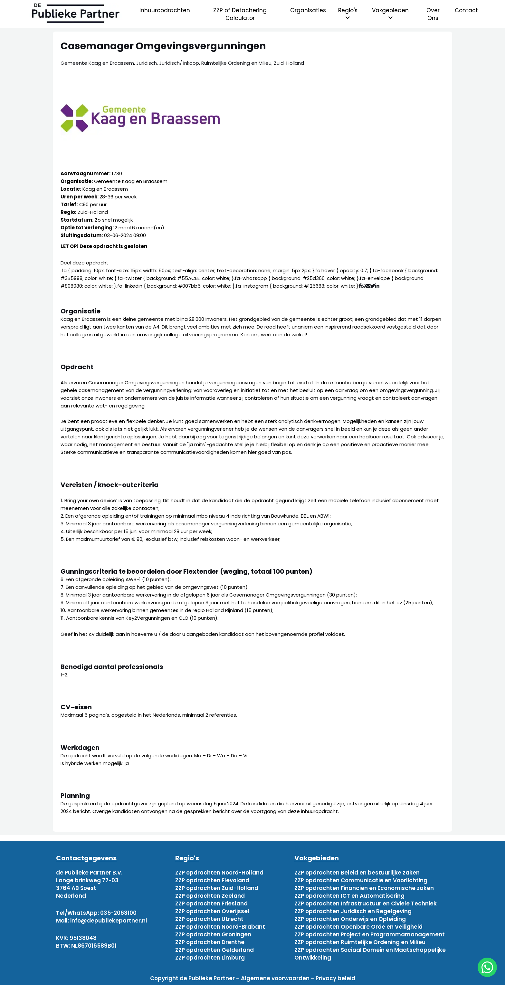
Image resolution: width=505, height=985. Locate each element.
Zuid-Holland (289, 63)
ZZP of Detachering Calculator (240, 14)
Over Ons (433, 14)
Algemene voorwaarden (275, 978)
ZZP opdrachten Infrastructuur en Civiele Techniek (365, 903)
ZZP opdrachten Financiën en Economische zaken (364, 888)
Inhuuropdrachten (164, 10)
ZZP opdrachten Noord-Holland (219, 872)
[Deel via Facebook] (359, 285)
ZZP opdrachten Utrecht (209, 919)
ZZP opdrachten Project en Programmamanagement (369, 934)
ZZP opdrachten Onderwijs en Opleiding (350, 919)
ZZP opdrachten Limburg (210, 957)
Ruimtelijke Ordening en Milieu (236, 63)
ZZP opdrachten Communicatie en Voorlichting (360, 880)
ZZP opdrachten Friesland (211, 903)
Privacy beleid (335, 978)
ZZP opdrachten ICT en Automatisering (349, 896)
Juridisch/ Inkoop (179, 63)
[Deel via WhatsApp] (363, 285)
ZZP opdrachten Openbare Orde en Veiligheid (358, 927)
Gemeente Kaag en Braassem (97, 63)
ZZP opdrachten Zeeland (210, 896)
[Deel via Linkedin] (378, 285)
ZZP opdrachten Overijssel (212, 911)
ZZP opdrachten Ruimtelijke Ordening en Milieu (359, 942)
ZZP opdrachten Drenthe (209, 942)
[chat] (487, 967)
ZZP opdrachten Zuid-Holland (216, 888)
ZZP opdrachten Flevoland (212, 880)
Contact (466, 10)
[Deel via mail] (368, 285)
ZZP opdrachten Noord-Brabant (220, 927)
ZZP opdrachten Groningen (213, 934)
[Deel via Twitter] (372, 285)
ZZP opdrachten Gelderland (214, 950)
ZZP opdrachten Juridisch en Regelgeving (353, 911)
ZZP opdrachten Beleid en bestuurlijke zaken (357, 872)
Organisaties (308, 10)
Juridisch (146, 63)
